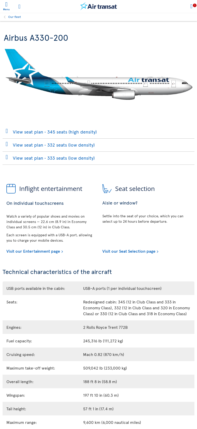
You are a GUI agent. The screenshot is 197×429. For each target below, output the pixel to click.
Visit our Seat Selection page (128, 251)
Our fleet (14, 17)
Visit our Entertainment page (33, 251)
